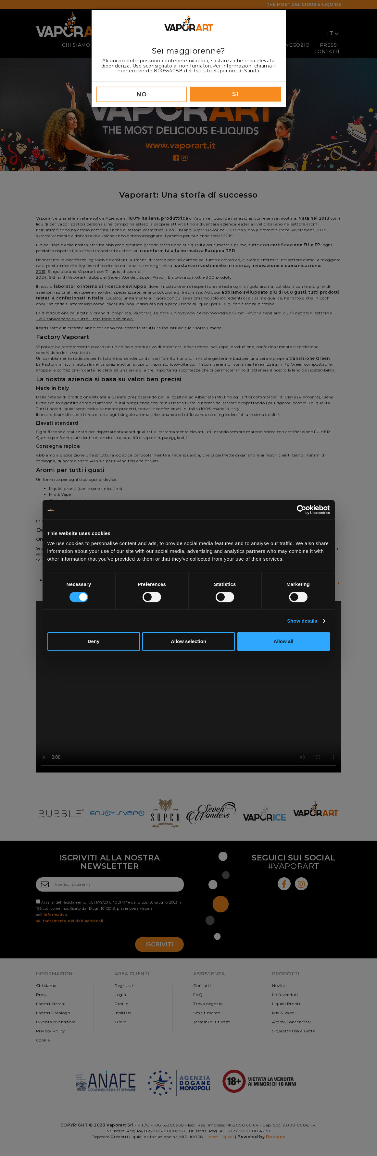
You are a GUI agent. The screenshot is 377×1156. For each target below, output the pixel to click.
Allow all (284, 641)
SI (235, 94)
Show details (302, 621)
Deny (94, 641)
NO (141, 94)
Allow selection (188, 641)
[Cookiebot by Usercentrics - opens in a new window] (301, 510)
